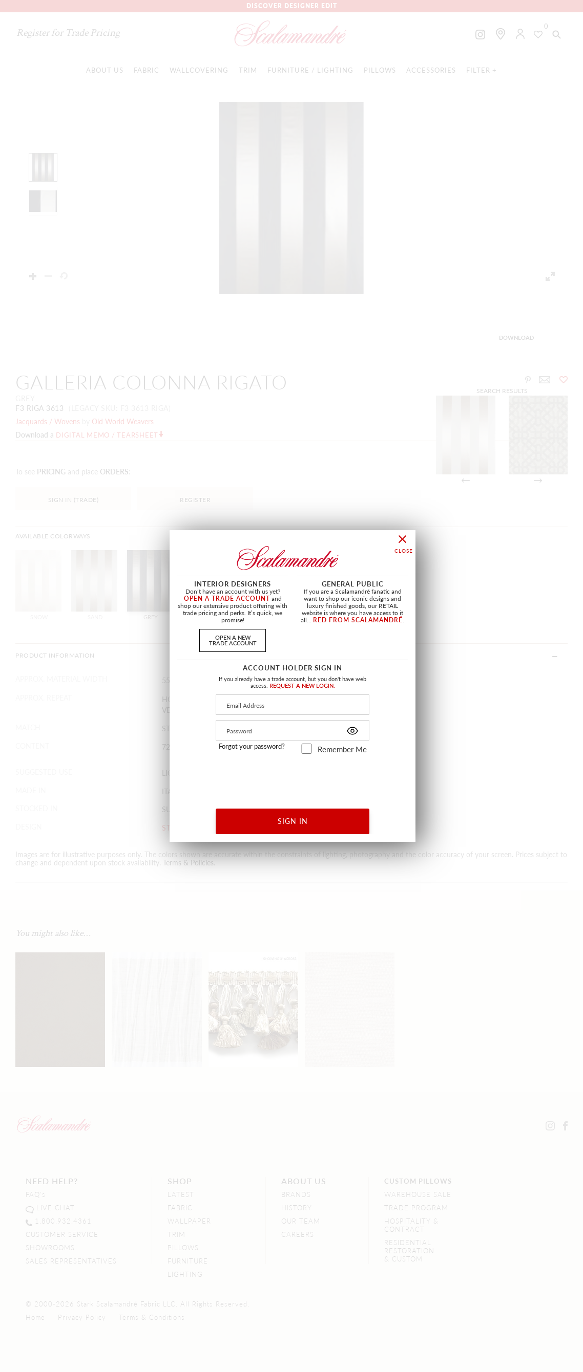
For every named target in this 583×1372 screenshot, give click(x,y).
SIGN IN (293, 821)
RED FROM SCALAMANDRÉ (358, 620)
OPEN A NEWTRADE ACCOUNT (233, 640)
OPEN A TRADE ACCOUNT (227, 598)
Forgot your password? (252, 746)
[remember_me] (306, 749)
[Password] (292, 730)
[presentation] (293, 777)
